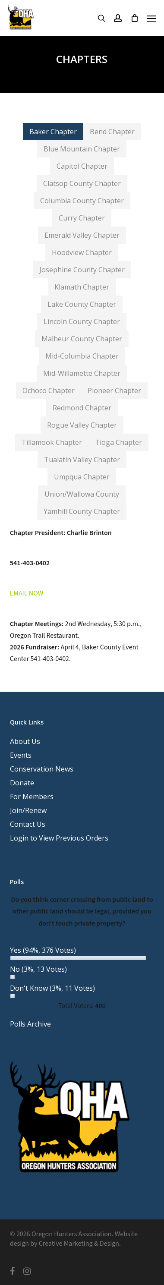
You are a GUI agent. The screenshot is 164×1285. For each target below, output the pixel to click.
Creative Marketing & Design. (80, 1243)
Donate (22, 782)
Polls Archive (30, 1024)
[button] (151, 18)
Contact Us (27, 824)
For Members (32, 796)
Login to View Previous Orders (59, 838)
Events (21, 755)
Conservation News (41, 769)
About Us (25, 741)
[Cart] (134, 18)
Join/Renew (28, 810)
